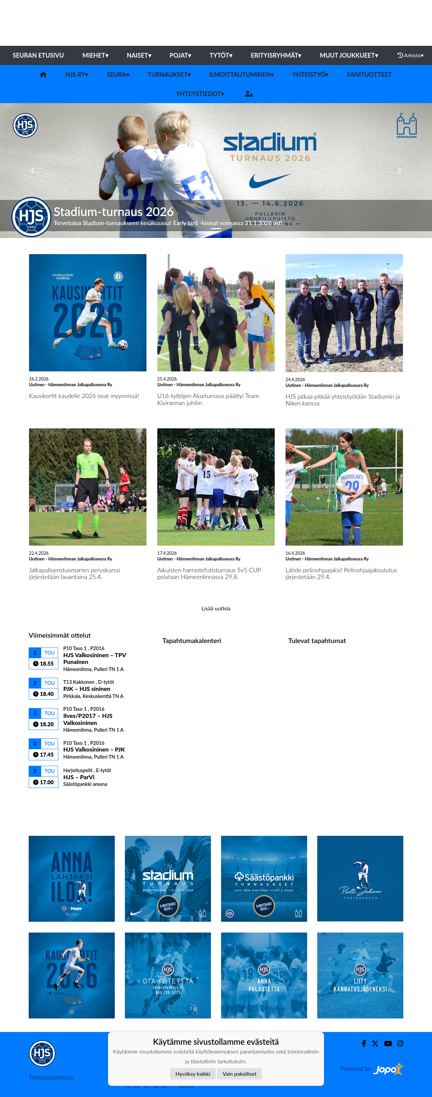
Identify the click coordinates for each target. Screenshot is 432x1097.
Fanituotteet (369, 74)
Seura (118, 74)
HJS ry (76, 74)
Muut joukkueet (349, 55)
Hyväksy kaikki (193, 1073)
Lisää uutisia (215, 608)
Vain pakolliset (239, 1073)
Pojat (180, 55)
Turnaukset (169, 74)
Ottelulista (45, 799)
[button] (32, 170)
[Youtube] (385, 1043)
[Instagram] (397, 1043)
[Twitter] (372, 1043)
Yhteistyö (310, 74)
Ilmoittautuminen (241, 74)
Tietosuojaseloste (51, 1077)
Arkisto (411, 55)
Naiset (139, 55)
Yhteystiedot (200, 93)
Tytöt (221, 55)
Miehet (95, 55)
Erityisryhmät (276, 55)
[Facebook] (361, 1043)
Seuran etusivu (38, 55)
